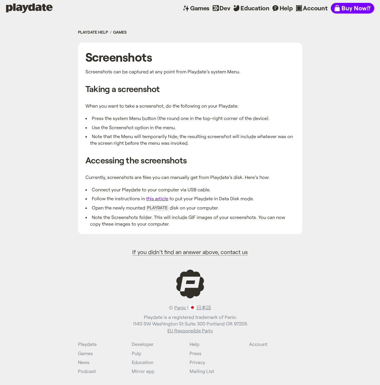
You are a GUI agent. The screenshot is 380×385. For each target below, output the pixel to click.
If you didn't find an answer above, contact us (190, 251)
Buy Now (355, 8)
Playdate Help (93, 32)
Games (199, 8)
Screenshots (118, 56)
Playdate (18, 8)
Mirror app (143, 370)
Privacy (197, 361)
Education (255, 8)
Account (315, 8)
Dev (224, 8)
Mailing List (202, 370)
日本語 (203, 307)
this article (157, 198)
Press (195, 352)
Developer (143, 343)
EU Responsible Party (190, 330)
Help (286, 8)
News (83, 361)
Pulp (136, 352)
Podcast (87, 370)
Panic (180, 307)
